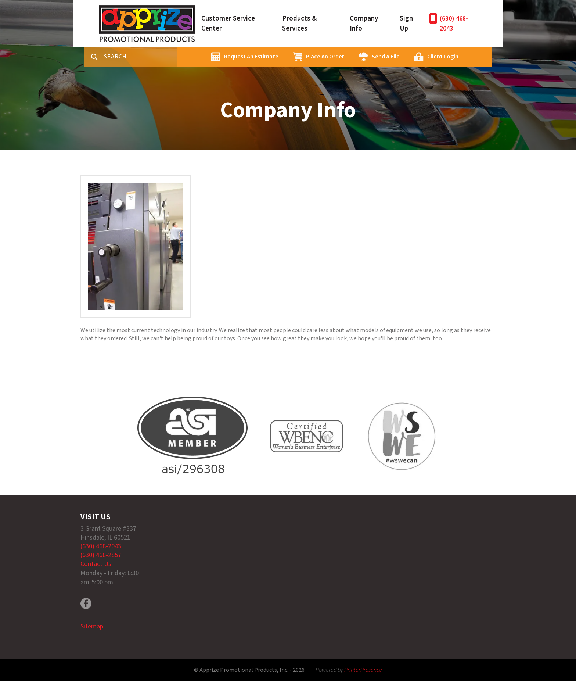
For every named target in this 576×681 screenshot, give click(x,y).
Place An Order (325, 57)
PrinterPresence (363, 670)
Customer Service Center (228, 23)
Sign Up (406, 23)
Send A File (386, 57)
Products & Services (299, 23)
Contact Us (95, 564)
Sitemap (91, 626)
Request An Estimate (251, 57)
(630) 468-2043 (454, 23)
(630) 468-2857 (100, 555)
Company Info (364, 23)
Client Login (442, 57)
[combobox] (140, 57)
